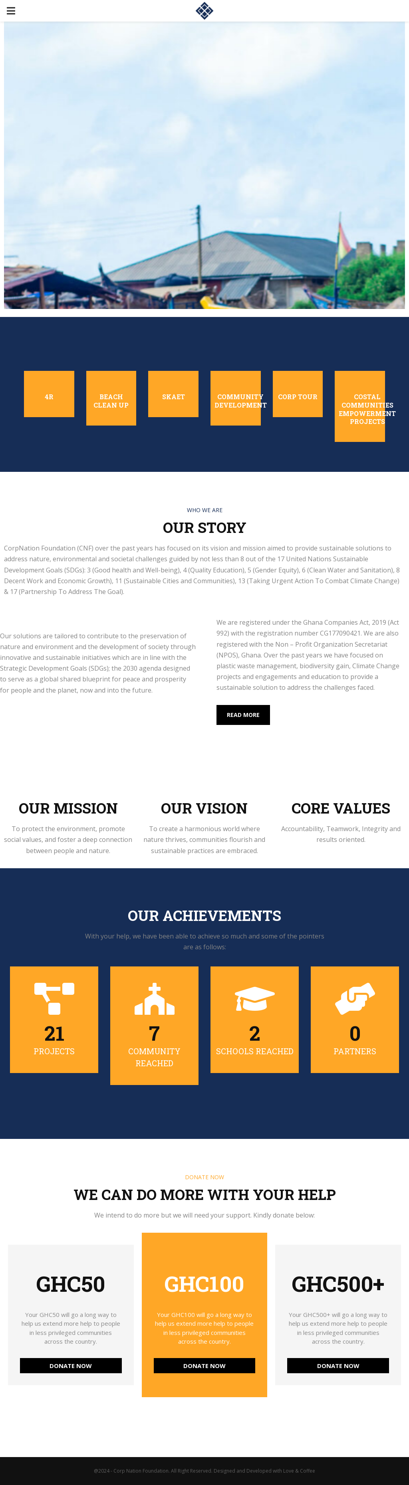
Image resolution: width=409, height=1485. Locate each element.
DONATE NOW (71, 1366)
